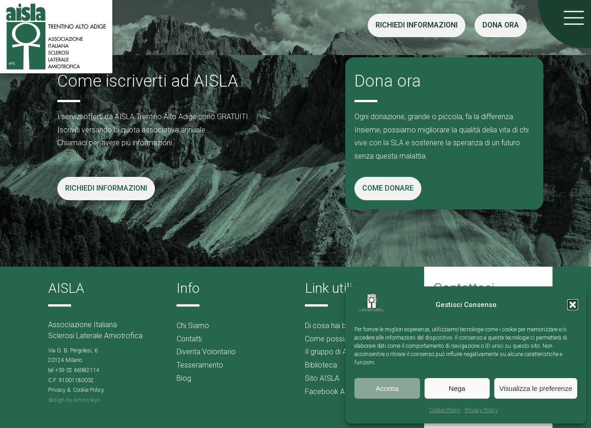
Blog (184, 378)
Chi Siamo (193, 325)
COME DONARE (388, 188)
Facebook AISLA (332, 391)
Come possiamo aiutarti (343, 339)
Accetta (387, 388)
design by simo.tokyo (74, 400)
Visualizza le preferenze (535, 388)
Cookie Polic (87, 390)
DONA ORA (500, 25)
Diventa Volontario (206, 351)
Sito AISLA (322, 378)
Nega (457, 388)
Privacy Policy (481, 410)
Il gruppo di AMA (331, 351)
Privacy (57, 390)
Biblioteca (321, 365)
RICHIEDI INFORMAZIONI (417, 25)
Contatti (189, 339)
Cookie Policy (444, 410)
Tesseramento (200, 365)
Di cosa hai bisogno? (338, 325)
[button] (572, 304)
